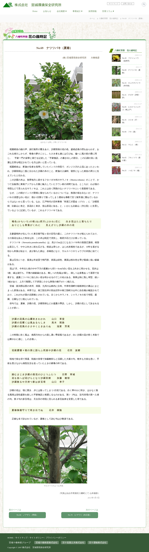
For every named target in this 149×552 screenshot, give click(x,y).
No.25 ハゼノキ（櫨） (131, 171)
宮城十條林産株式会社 (46, 542)
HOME (10, 538)
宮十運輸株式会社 (98, 542)
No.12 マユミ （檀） (130, 145)
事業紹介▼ (78, 11)
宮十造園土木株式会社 (73, 542)
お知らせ (47, 11)
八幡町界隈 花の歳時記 (108, 18)
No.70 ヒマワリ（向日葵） (80, 515)
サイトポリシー (37, 538)
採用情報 (92, 11)
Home (34, 11)
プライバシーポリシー (56, 538)
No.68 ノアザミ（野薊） (27, 515)
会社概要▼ (62, 11)
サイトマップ (21, 538)
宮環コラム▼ (108, 11)
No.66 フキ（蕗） (129, 132)
